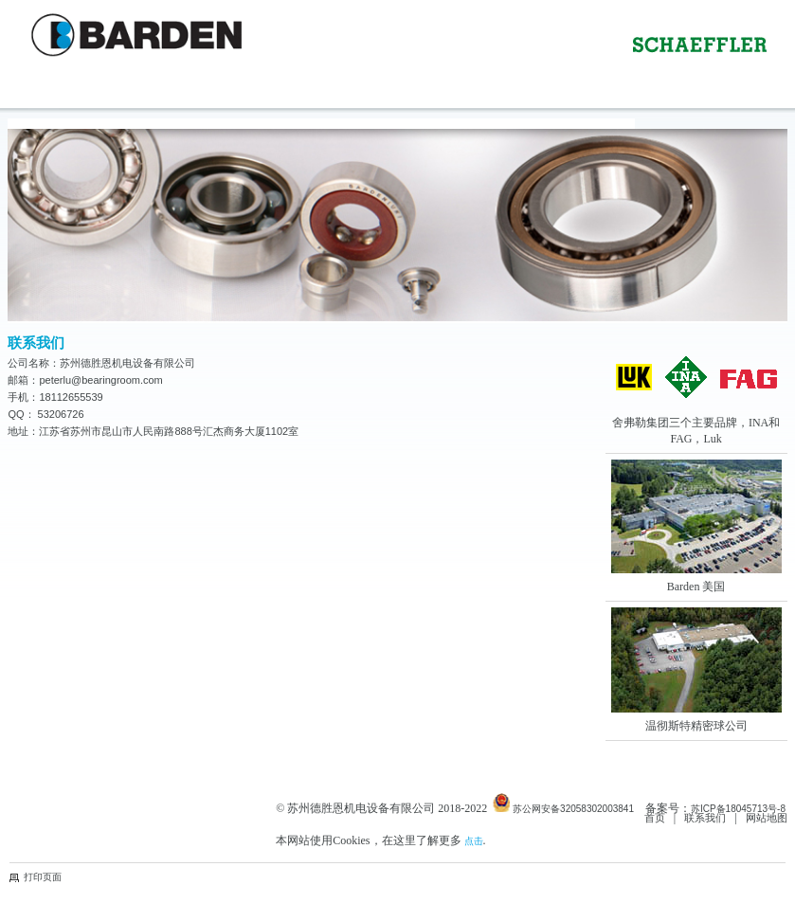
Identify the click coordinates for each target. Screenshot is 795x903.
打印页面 (43, 877)
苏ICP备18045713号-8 (738, 809)
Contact (147, 107)
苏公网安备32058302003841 (563, 803)
